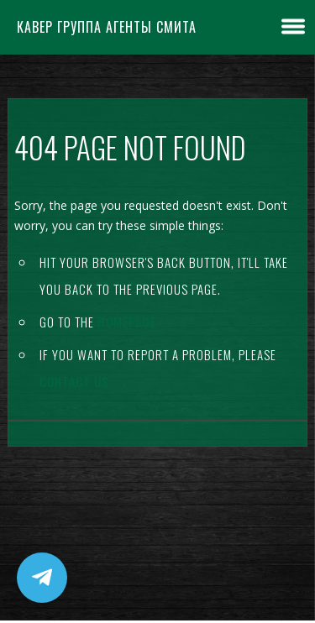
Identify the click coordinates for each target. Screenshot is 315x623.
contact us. (76, 381)
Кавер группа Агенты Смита (107, 27)
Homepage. (128, 321)
